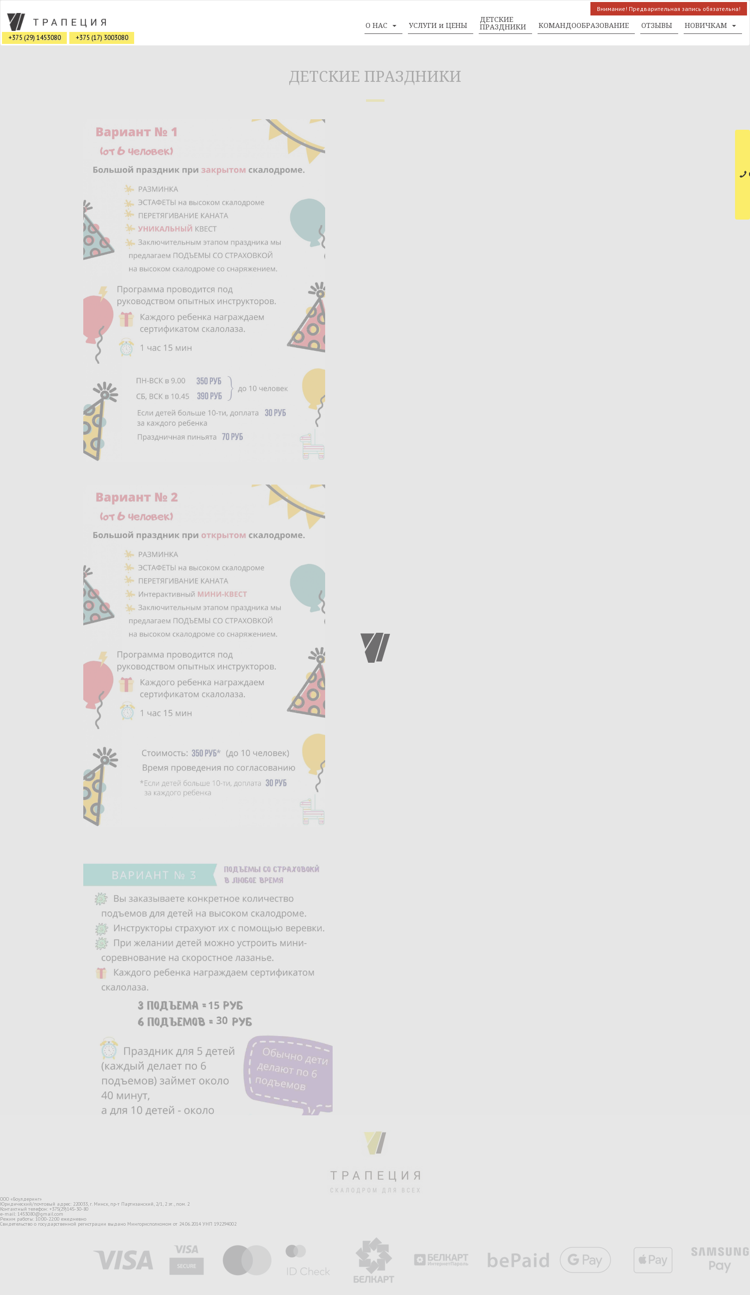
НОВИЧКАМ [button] (710, 25)
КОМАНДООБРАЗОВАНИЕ (584, 25)
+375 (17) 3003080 (102, 37)
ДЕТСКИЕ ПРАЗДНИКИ (503, 22)
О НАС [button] (381, 25)
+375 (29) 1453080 (34, 37)
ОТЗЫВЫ (656, 25)
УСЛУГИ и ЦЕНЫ (438, 25)
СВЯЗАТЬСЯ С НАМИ (744, 174)
